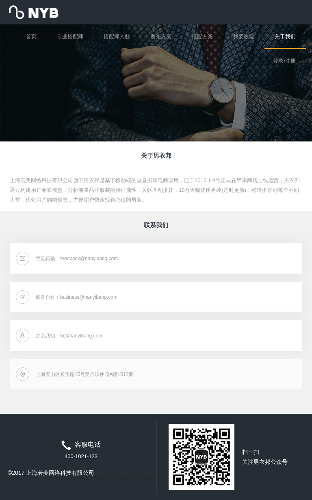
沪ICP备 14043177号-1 (125, 473)
